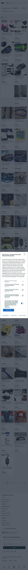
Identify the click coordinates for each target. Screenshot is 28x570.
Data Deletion (5, 315)
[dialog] (14, 285)
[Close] (25, 254)
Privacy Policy (22, 315)
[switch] (22, 285)
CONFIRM (8, 310)
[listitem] (14, 281)
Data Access (14, 315)
